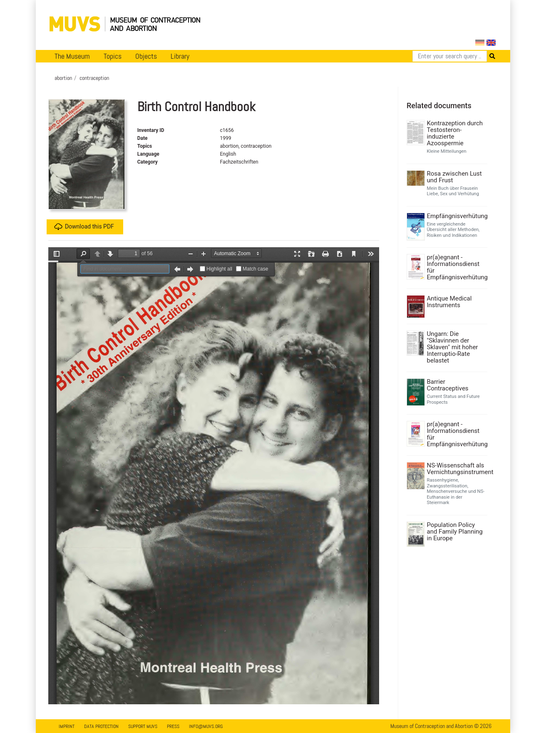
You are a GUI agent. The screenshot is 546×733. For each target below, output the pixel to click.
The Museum (72, 56)
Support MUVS (142, 726)
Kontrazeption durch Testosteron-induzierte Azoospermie (455, 133)
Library (180, 56)
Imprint (66, 726)
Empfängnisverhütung (456, 216)
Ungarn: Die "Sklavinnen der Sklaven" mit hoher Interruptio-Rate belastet (452, 347)
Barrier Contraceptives (448, 385)
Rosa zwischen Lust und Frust (454, 177)
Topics (113, 56)
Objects (146, 56)
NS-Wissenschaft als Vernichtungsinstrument (456, 468)
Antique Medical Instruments (449, 301)
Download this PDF (84, 227)
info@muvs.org (206, 726)
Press (173, 726)
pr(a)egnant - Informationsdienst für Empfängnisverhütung (456, 267)
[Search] (449, 56)
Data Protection (101, 726)
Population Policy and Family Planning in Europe (455, 532)
